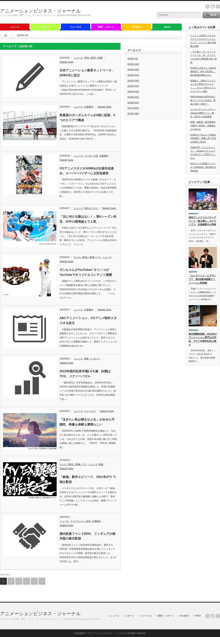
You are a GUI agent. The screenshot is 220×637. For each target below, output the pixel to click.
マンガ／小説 (91, 155)
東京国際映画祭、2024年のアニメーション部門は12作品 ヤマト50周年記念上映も (203, 339)
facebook (218, 6)
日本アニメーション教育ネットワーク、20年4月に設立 (87, 73)
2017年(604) (133, 108)
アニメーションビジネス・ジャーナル (40, 10)
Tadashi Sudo (66, 62)
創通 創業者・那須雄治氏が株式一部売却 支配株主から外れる (203, 125)
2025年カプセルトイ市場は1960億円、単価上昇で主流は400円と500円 (203, 138)
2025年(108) (133, 64)
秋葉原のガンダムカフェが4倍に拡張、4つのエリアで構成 (87, 118)
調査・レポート (106, 27)
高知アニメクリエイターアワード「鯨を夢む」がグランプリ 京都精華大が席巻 (202, 221)
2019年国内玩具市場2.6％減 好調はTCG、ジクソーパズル (84, 374)
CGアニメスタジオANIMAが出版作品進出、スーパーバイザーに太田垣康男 (86, 171)
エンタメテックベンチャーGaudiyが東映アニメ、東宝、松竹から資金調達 (203, 113)
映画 (101, 464)
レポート (45, 27)
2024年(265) (133, 69)
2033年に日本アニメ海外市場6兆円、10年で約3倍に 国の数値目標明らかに (203, 71)
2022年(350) (133, 80)
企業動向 (88, 106)
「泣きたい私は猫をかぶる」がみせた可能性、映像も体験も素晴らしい (87, 422)
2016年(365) (133, 113)
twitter (213, 6)
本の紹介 (136, 27)
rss (207, 6)
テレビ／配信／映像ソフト (87, 257)
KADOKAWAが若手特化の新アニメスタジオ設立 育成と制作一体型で (203, 100)
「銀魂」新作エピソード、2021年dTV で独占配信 (87, 479)
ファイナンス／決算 (80, 521)
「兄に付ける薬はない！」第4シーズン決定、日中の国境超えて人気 (87, 219)
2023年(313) (133, 75)
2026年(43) (132, 58)
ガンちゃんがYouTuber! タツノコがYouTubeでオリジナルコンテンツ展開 (85, 272)
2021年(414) (133, 86)
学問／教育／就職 (93, 57)
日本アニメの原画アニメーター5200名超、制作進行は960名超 (203, 167)
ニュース (14, 27)
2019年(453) (133, 97)
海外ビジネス (91, 208)
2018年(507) (133, 102)
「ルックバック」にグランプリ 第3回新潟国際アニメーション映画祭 (202, 279)
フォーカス (75, 27)
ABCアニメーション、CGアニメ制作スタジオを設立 (88, 320)
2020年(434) (133, 91)
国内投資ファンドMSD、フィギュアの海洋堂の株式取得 (87, 536)
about (167, 27)
